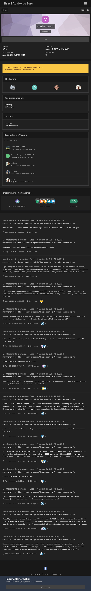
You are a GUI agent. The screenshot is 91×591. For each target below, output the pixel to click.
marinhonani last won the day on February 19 (23, 67)
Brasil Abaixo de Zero (18, 3)
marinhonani (7, 223)
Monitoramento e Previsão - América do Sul (57, 223)
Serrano (14, 171)
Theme (46, 574)
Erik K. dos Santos (18, 147)
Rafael (13, 179)
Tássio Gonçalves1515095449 (22, 155)
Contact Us (56, 574)
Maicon (14, 163)
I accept (45, 587)
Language (35, 574)
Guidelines (38, 582)
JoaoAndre (26, 223)
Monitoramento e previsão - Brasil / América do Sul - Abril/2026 (33, 220)
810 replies (32, 232)
